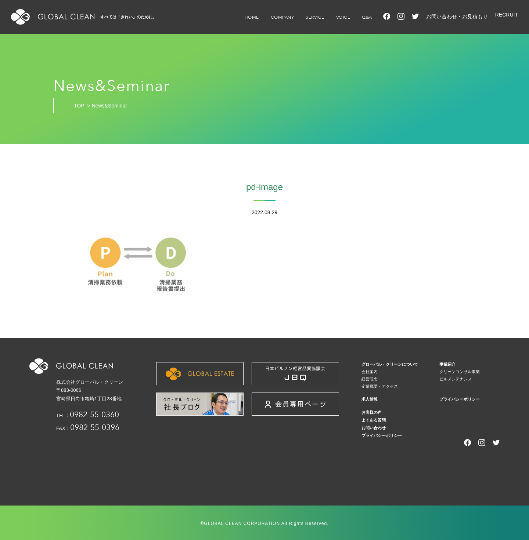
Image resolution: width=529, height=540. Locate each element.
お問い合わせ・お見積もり (457, 16)
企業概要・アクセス (379, 386)
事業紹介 (447, 364)
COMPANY (282, 17)
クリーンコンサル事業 (459, 371)
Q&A (367, 17)
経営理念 (369, 379)
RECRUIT (506, 15)
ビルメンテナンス (455, 379)
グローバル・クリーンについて (389, 364)
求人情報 (369, 399)
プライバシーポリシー (459, 399)
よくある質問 (373, 420)
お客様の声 (371, 412)
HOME (252, 17)
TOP (79, 106)
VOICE (343, 17)
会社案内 (369, 371)
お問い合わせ (373, 428)
